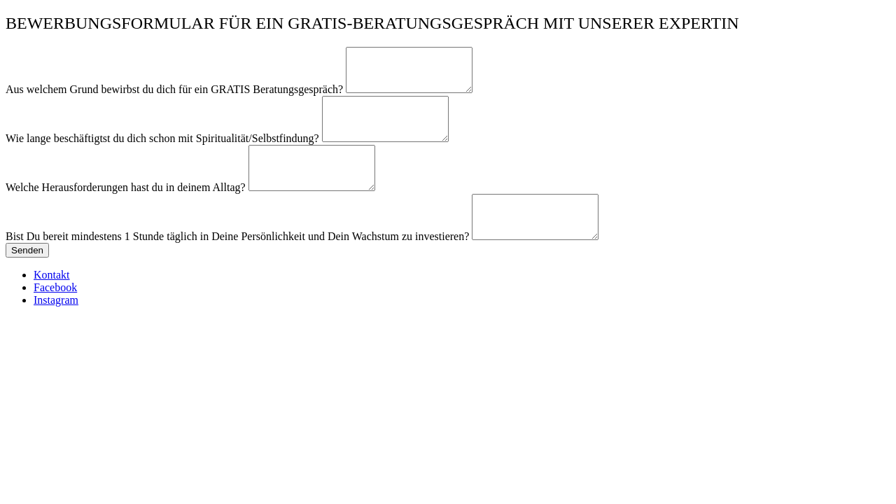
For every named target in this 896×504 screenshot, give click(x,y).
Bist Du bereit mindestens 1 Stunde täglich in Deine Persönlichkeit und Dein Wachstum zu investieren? (239, 270)
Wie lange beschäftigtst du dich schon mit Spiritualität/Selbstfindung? (164, 155)
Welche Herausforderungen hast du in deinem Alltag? (127, 212)
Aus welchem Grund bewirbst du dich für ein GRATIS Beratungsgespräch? (176, 98)
